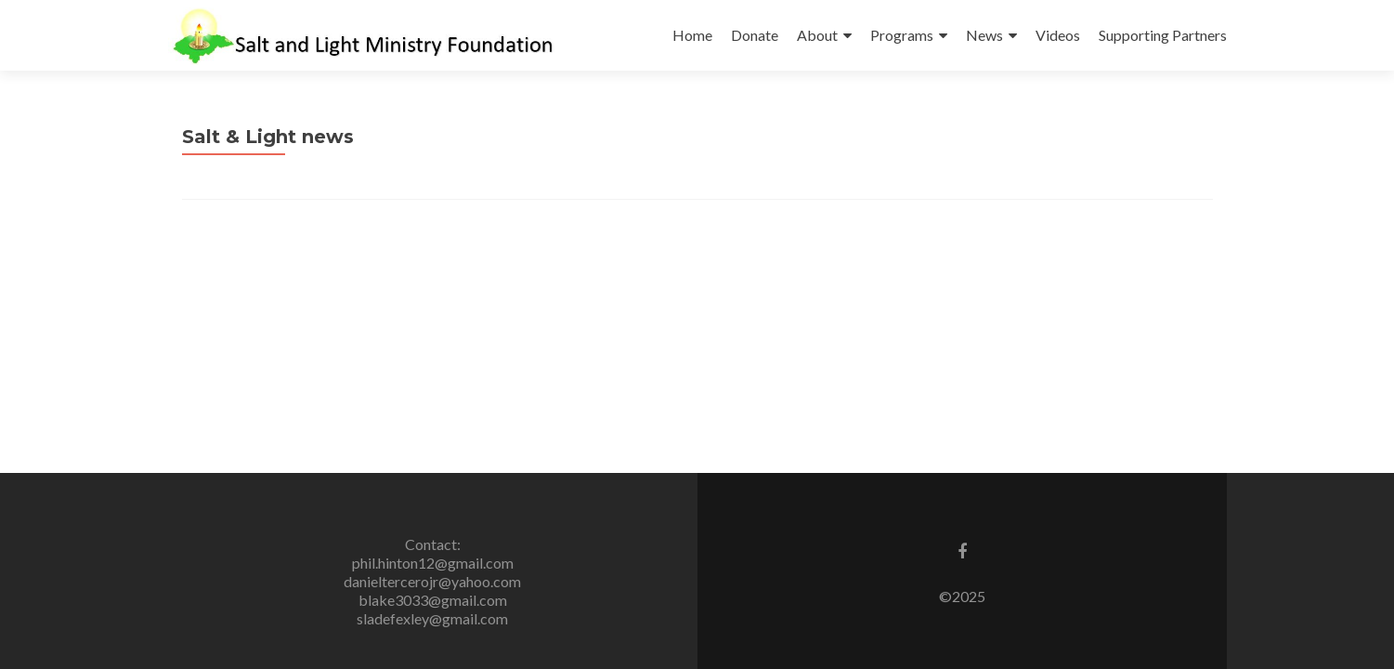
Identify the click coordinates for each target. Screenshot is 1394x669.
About (817, 35)
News (984, 35)
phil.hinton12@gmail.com (433, 562)
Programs (901, 35)
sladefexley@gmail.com (432, 618)
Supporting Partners (1163, 35)
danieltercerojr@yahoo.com (432, 581)
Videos (1058, 35)
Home (692, 35)
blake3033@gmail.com (432, 600)
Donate (754, 35)
